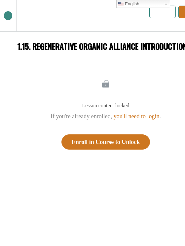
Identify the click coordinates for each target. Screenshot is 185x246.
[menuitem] (28, 15)
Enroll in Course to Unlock (106, 142)
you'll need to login (137, 116)
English (128, 4)
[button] (8, 15)
